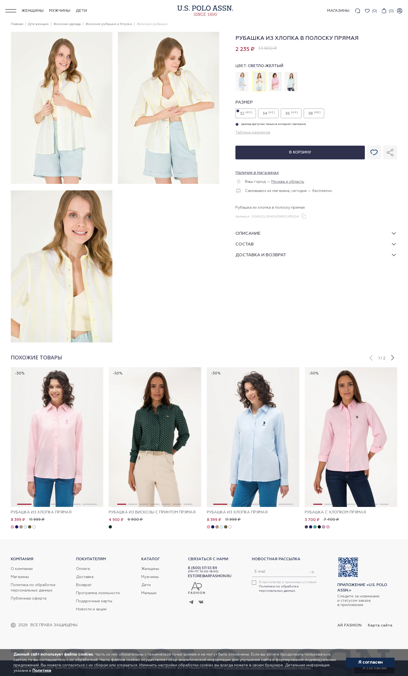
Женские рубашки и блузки (108, 24)
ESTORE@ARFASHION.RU (209, 576)
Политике (41, 671)
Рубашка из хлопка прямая (41, 512)
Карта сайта (380, 625)
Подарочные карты (94, 601)
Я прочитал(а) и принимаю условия (287, 587)
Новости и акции (91, 609)
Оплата (83, 569)
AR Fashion (349, 625)
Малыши (148, 593)
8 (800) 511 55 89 (202, 568)
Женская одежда (67, 24)
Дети (81, 11)
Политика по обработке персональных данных (33, 587)
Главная (17, 24)
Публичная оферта (28, 598)
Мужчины (59, 11)
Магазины (20, 577)
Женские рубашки (152, 24)
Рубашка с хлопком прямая (335, 512)
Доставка (85, 577)
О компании (22, 569)
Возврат (84, 585)
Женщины (33, 11)
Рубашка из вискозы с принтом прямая (152, 512)
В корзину (300, 152)
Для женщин (38, 24)
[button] (370, 357)
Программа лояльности (98, 593)
